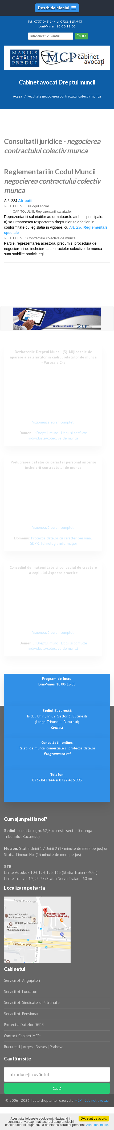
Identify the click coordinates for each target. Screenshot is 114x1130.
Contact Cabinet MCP (22, 1035)
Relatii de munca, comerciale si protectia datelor (57, 748)
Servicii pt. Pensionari (21, 1013)
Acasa (17, 96)
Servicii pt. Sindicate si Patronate (32, 1002)
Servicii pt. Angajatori (22, 980)
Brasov (41, 1046)
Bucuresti (12, 1046)
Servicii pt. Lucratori (20, 991)
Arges (28, 1046)
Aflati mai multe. (97, 1125)
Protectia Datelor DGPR (24, 1024)
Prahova (56, 1046)
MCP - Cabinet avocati (92, 1100)
